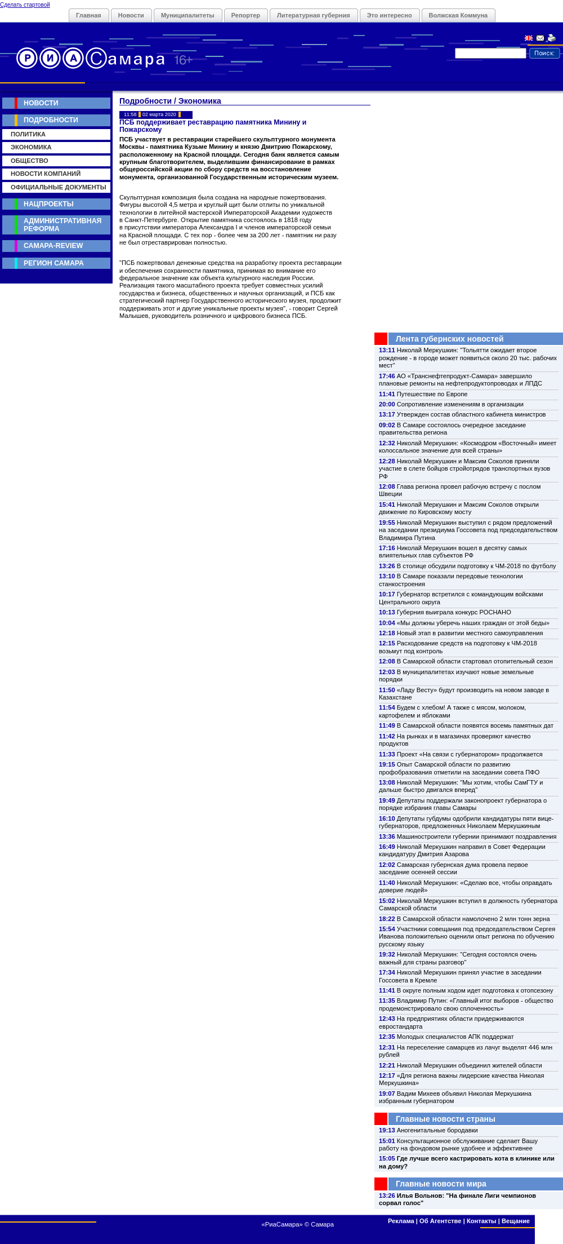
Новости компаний (46, 173)
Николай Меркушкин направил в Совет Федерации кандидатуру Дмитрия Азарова (462, 850)
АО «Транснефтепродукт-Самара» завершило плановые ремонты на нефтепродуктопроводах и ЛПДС (460, 380)
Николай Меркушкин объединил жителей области (469, 1065)
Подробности (51, 120)
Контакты (482, 1221)
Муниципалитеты (188, 15)
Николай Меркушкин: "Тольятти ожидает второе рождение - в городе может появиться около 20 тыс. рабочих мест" (468, 358)
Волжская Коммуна (458, 15)
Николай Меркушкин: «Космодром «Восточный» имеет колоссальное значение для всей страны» (467, 447)
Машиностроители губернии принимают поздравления (477, 836)
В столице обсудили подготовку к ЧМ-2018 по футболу (476, 566)
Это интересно (389, 15)
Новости (131, 15)
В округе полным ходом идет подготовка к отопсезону (475, 990)
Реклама (401, 1221)
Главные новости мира (441, 1183)
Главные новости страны (445, 1118)
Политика (28, 134)
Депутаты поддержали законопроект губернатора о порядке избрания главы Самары (463, 804)
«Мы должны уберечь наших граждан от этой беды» (473, 622)
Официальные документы (58, 187)
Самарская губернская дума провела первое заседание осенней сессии (453, 868)
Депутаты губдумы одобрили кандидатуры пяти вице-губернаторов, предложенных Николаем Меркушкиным (466, 822)
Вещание (516, 1221)
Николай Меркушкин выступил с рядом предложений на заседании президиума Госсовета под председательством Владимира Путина (468, 530)
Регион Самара (54, 263)
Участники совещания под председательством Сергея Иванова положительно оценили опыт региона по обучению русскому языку (467, 937)
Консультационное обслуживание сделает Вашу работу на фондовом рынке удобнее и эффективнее (458, 1144)
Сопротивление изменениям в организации (460, 404)
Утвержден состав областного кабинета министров (471, 414)
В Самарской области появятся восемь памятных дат (475, 725)
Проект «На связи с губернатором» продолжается (470, 754)
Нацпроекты (49, 204)
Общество (29, 160)
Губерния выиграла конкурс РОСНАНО (454, 612)
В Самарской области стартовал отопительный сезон (475, 661)
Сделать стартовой (25, 5)
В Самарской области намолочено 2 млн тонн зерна (473, 918)
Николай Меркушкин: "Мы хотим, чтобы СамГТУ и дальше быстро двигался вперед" (461, 786)
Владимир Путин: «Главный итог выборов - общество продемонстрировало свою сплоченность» (466, 1004)
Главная (88, 15)
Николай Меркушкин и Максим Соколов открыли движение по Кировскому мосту (459, 508)
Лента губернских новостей (450, 338)
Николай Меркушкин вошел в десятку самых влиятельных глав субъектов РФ (453, 551)
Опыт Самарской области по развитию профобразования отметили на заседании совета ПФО (459, 768)
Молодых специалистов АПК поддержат (455, 1036)
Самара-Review (53, 246)
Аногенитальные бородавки (437, 1130)
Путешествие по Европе (432, 394)
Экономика (31, 147)
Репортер (245, 15)
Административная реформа (62, 224)
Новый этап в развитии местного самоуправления (470, 633)
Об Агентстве (440, 1221)
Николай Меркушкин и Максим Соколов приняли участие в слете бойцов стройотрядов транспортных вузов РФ (464, 469)
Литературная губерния (313, 15)
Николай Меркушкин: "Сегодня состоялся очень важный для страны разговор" (458, 958)
